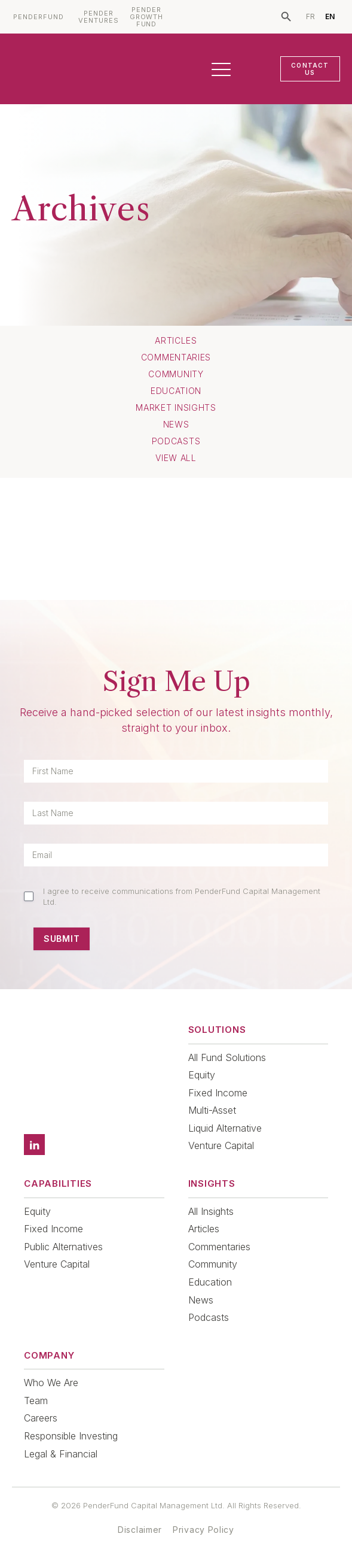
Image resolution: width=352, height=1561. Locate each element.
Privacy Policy (203, 1529)
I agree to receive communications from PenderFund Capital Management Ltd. (181, 896)
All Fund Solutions (227, 1057)
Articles (176, 340)
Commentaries (176, 357)
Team (36, 1401)
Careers (40, 1418)
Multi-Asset (212, 1110)
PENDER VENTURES (98, 17)
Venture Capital (221, 1145)
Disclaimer (140, 1529)
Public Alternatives (63, 1247)
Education (176, 391)
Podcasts (176, 441)
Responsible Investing (71, 1436)
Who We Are (51, 1383)
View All (176, 458)
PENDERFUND (38, 17)
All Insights (211, 1211)
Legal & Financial (60, 1454)
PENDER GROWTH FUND (147, 17)
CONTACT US (310, 69)
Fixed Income (217, 1093)
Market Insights (176, 408)
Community (175, 374)
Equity (201, 1075)
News (176, 424)
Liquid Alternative (225, 1128)
